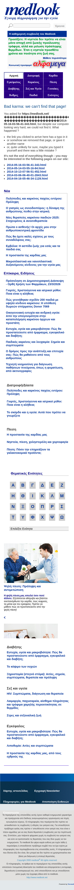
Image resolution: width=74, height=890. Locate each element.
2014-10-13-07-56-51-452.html (26, 171)
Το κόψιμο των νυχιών (22, 666)
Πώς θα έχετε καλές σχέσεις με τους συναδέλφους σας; (30, 238)
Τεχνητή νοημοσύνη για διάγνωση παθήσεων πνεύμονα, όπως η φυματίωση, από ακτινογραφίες (34, 368)
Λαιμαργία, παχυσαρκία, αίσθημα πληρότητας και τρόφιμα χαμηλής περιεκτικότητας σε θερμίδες (37, 704)
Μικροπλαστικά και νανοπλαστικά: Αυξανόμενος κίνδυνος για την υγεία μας (33, 263)
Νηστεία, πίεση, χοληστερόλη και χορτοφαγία (37, 442)
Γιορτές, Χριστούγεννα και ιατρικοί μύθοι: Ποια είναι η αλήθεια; (33, 292)
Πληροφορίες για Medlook (19, 801)
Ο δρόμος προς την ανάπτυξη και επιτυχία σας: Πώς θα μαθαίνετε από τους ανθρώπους (34, 355)
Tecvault (71, 884)
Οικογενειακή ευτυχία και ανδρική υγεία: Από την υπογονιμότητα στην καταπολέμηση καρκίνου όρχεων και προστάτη (33, 317)
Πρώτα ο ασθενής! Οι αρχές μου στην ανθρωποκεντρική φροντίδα (31, 228)
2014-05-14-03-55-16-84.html (26, 168)
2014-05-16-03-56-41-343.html (26, 164)
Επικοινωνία (11, 812)
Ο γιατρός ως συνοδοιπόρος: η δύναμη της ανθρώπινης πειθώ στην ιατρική (35, 209)
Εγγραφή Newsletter (47, 790)
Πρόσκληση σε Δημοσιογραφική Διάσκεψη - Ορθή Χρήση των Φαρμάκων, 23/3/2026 (35, 282)
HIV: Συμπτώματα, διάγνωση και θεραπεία (35, 693)
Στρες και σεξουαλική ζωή (24, 715)
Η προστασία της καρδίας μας (26, 255)
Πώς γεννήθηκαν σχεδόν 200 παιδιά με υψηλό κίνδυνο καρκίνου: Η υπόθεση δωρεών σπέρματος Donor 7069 (32, 303)
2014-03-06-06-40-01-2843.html (27, 175)
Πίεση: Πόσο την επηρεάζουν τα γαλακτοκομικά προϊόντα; (28, 451)
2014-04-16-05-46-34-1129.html (27, 178)
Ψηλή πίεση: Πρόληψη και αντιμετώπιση (22, 588)
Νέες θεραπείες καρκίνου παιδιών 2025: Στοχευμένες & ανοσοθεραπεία (32, 219)
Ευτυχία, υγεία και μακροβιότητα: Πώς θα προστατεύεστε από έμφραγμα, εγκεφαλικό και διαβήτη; (35, 332)
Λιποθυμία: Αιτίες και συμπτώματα (30, 745)
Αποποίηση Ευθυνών (55, 801)
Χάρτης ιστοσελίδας (15, 790)
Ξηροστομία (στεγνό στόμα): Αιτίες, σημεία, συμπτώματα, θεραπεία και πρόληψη (36, 675)
